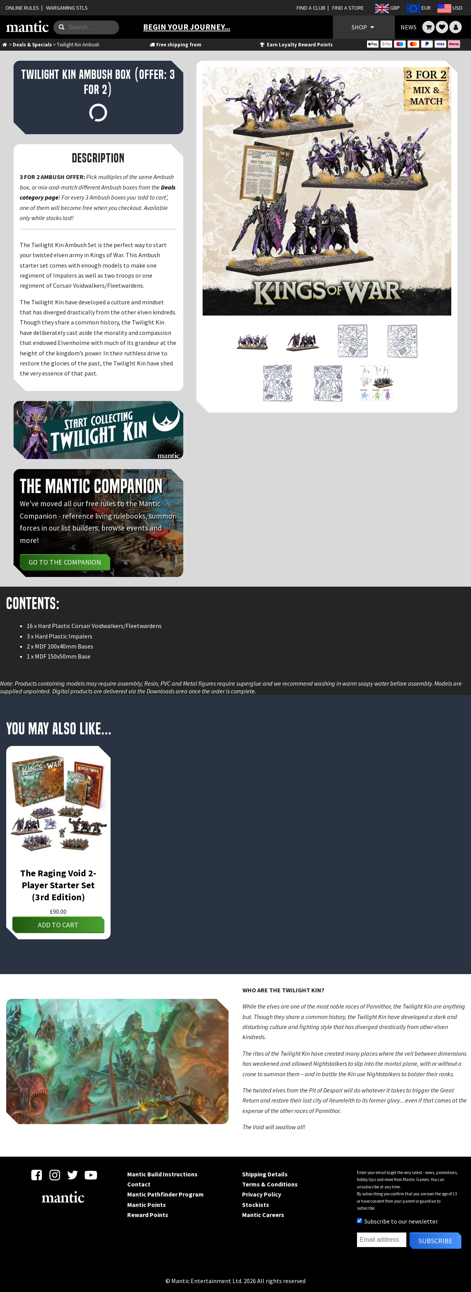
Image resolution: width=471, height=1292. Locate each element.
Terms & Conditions (270, 1184)
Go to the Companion (65, 562)
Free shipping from (175, 44)
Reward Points (147, 1215)
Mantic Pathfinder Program (165, 1194)
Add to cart (58, 924)
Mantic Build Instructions (162, 1174)
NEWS (408, 27)
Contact (138, 1184)
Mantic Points (146, 1204)
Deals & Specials (32, 44)
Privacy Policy (261, 1194)
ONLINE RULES (22, 7)
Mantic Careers (263, 1215)
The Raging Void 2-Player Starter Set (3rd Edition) (58, 885)
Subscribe (435, 1240)
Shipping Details (265, 1174)
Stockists (255, 1204)
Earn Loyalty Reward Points (295, 44)
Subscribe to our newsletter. (398, 1221)
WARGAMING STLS (67, 7)
